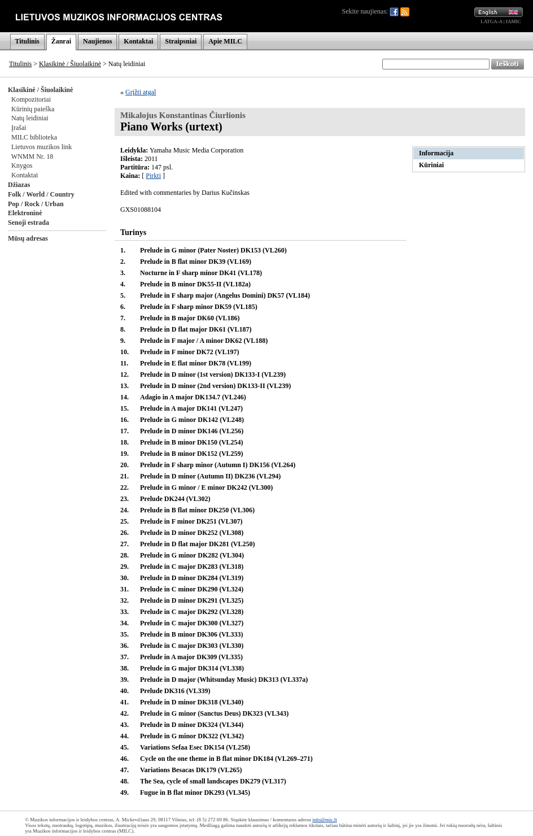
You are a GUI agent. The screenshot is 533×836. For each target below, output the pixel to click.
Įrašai (19, 128)
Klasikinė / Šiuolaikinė (70, 64)
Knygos (21, 165)
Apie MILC (225, 41)
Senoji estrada (28, 223)
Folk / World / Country (41, 194)
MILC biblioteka (34, 137)
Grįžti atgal (140, 92)
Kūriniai (431, 165)
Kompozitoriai (31, 99)
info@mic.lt (324, 819)
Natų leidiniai (30, 118)
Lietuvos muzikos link (41, 147)
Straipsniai (180, 41)
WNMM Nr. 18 (32, 156)
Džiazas (19, 185)
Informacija (436, 153)
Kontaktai (138, 41)
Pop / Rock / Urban (36, 204)
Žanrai (61, 41)
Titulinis (27, 41)
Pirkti (153, 176)
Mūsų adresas (28, 238)
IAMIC (513, 21)
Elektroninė (25, 213)
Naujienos (97, 41)
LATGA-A (491, 21)
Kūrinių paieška (32, 109)
